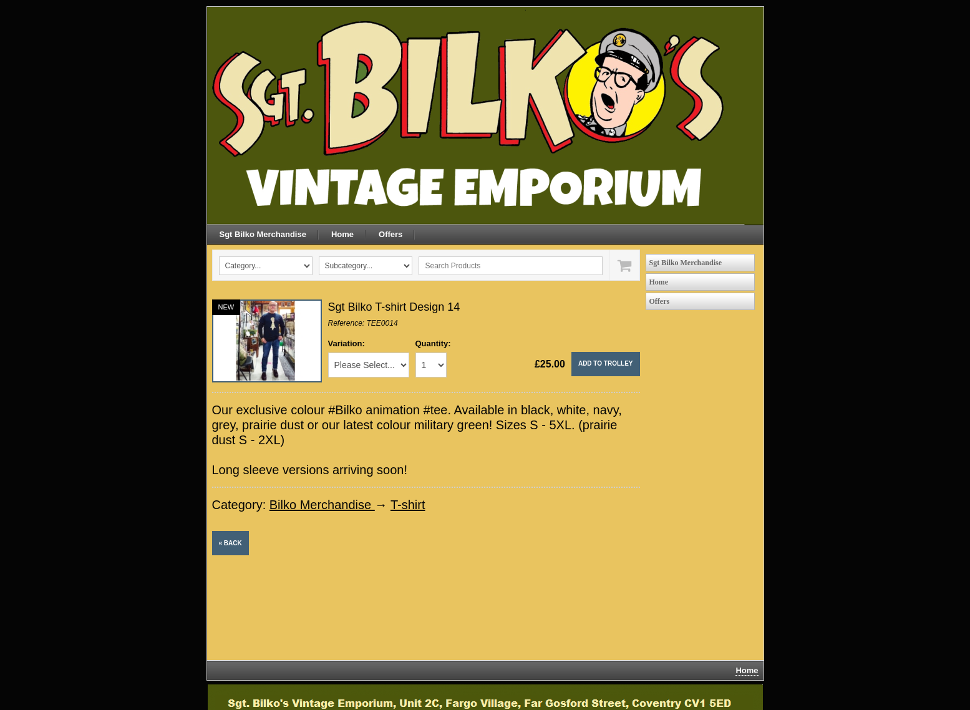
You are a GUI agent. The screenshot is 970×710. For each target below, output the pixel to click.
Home (342, 234)
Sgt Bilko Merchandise (263, 234)
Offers (390, 234)
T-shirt (407, 505)
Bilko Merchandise (322, 505)
